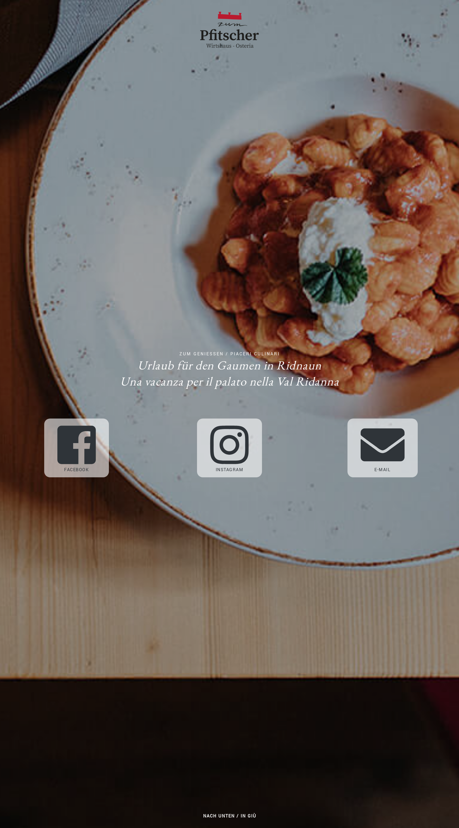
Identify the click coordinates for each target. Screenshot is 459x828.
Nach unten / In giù (229, 816)
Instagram (229, 448)
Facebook (76, 448)
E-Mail (383, 448)
